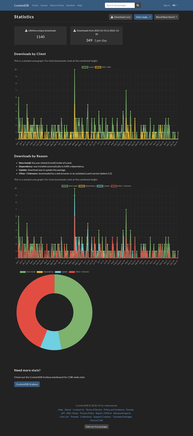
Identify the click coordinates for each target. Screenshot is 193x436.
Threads (74, 416)
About (68, 409)
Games (44, 5)
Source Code (96, 420)
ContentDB (21, 5)
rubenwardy (110, 405)
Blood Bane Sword (165, 16)
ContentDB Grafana (27, 384)
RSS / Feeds (72, 413)
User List (64, 416)
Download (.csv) (120, 16)
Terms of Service (94, 409)
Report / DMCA (104, 413)
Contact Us (78, 409)
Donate (130, 409)
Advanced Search (122, 413)
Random (70, 5)
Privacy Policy (87, 413)
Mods (35, 5)
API (63, 413)
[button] (175, 5)
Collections (86, 416)
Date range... (142, 16)
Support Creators (102, 416)
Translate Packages (122, 416)
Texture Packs (57, 5)
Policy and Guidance (114, 409)
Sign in (166, 5)
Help (79, 5)
